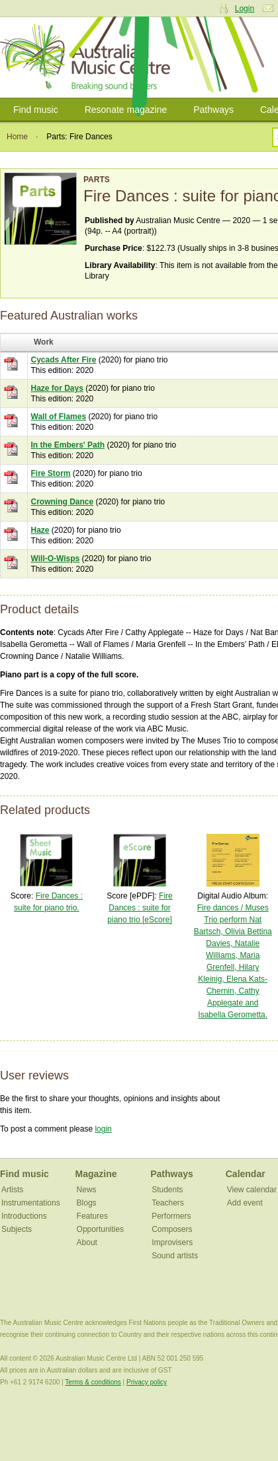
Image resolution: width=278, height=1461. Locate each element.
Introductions (24, 1216)
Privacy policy (146, 1382)
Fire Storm (51, 473)
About (87, 1242)
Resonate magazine (126, 109)
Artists (12, 1189)
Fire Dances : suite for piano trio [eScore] (139, 907)
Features (92, 1216)
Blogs (87, 1202)
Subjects (16, 1229)
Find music (35, 109)
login (103, 1129)
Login (244, 8)
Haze (40, 530)
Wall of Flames (59, 416)
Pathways (213, 109)
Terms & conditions (92, 1382)
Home (17, 136)
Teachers (168, 1202)
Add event (245, 1202)
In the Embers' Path (68, 445)
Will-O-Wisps (55, 558)
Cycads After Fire (64, 359)
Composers (172, 1229)
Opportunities (100, 1229)
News (87, 1189)
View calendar (252, 1189)
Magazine (96, 1174)
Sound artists (175, 1255)
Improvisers (172, 1242)
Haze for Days (57, 388)
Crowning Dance (62, 501)
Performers (171, 1216)
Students (167, 1189)
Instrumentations (30, 1202)
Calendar (245, 1174)
